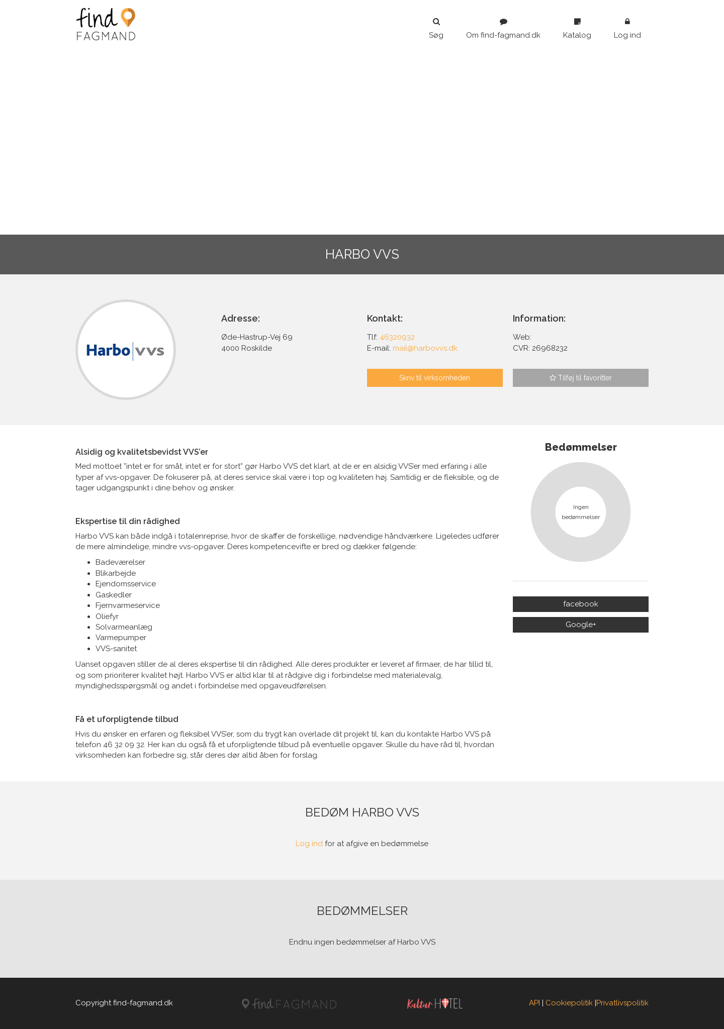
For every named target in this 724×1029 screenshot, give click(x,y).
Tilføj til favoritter (581, 378)
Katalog (577, 29)
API (534, 1002)
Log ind (627, 29)
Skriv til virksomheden (434, 378)
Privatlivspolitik (622, 1002)
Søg (436, 29)
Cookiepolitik (569, 1002)
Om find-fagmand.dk (503, 29)
